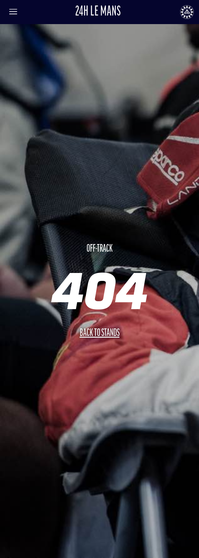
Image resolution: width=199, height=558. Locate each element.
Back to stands (100, 333)
